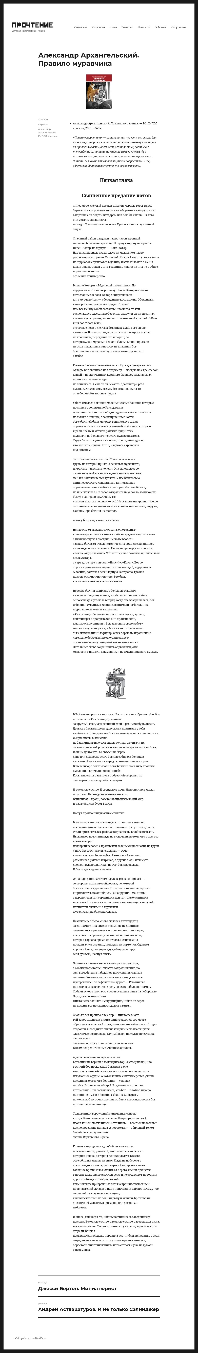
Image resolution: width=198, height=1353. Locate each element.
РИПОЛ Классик (47, 136)
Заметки (127, 27)
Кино (113, 27)
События (160, 27)
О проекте (178, 27)
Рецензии (81, 27)
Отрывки (98, 27)
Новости (144, 27)
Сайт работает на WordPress (30, 1338)
